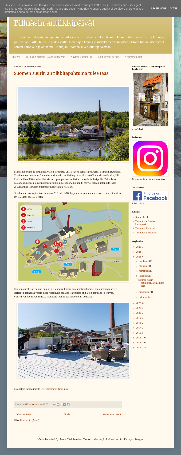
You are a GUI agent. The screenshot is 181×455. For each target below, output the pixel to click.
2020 (139, 313)
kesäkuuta (144, 276)
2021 (139, 308)
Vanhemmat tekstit (112, 414)
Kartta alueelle (142, 217)
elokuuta (143, 266)
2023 (139, 256)
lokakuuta (144, 261)
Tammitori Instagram (145, 232)
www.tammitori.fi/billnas (54, 388)
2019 (139, 318)
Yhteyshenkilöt (133, 56)
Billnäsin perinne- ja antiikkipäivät (45, 56)
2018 (139, 323)
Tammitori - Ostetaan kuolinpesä (145, 223)
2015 (139, 337)
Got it (173, 8)
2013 (139, 347)
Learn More (158, 8)
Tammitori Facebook (145, 228)
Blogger (139, 439)
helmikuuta (145, 297)
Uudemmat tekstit (23, 414)
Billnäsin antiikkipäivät (54, 23)
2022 (139, 303)
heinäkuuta (144, 271)
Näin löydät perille (108, 56)
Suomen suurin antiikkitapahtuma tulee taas (61, 73)
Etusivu (15, 56)
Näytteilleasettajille (81, 56)
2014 (139, 342)
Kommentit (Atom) (29, 420)
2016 (139, 332)
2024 (139, 252)
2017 (139, 327)
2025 (139, 246)
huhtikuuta (144, 292)
